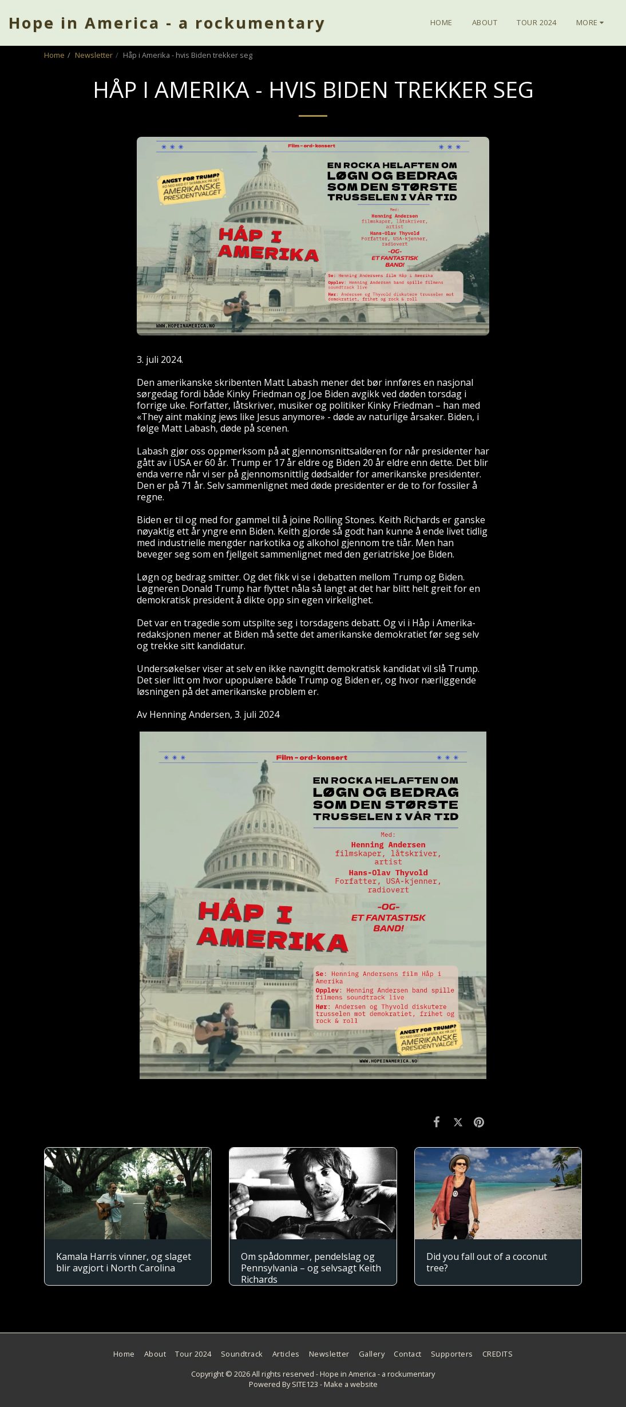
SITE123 (305, 1384)
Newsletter (94, 55)
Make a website (351, 1384)
